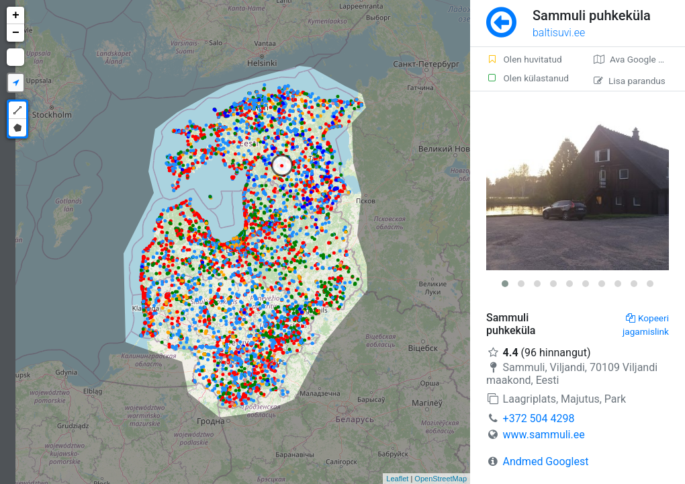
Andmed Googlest (546, 461)
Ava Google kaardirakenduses (639, 59)
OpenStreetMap (440, 479)
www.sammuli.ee (544, 434)
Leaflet (397, 479)
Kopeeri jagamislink (646, 325)
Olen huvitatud (524, 59)
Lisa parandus (630, 80)
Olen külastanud (527, 78)
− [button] (15, 33)
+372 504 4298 (539, 418)
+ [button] (15, 15)
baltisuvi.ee (559, 32)
